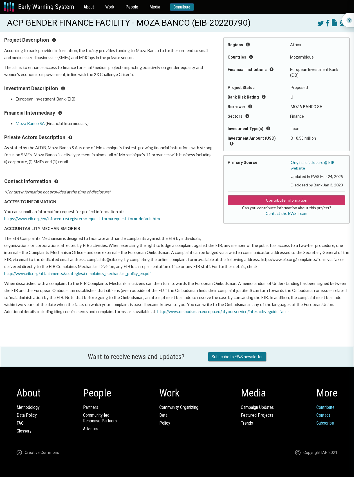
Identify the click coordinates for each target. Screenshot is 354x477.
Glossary (24, 431)
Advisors (90, 428)
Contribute (182, 7)
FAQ (20, 423)
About (89, 7)
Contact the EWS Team (286, 213)
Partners (90, 407)
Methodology (28, 407)
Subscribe (325, 423)
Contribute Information (286, 200)
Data (163, 415)
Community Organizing (178, 407)
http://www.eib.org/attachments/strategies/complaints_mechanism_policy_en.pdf (77, 273)
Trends (247, 423)
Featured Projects (257, 415)
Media (154, 7)
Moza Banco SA (30, 123)
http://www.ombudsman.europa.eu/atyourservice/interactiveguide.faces (223, 311)
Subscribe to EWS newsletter (237, 357)
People (132, 7)
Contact (323, 415)
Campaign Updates (257, 407)
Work (109, 7)
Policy (164, 423)
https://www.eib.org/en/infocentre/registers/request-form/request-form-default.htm (82, 218)
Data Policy (27, 415)
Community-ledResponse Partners (100, 418)
